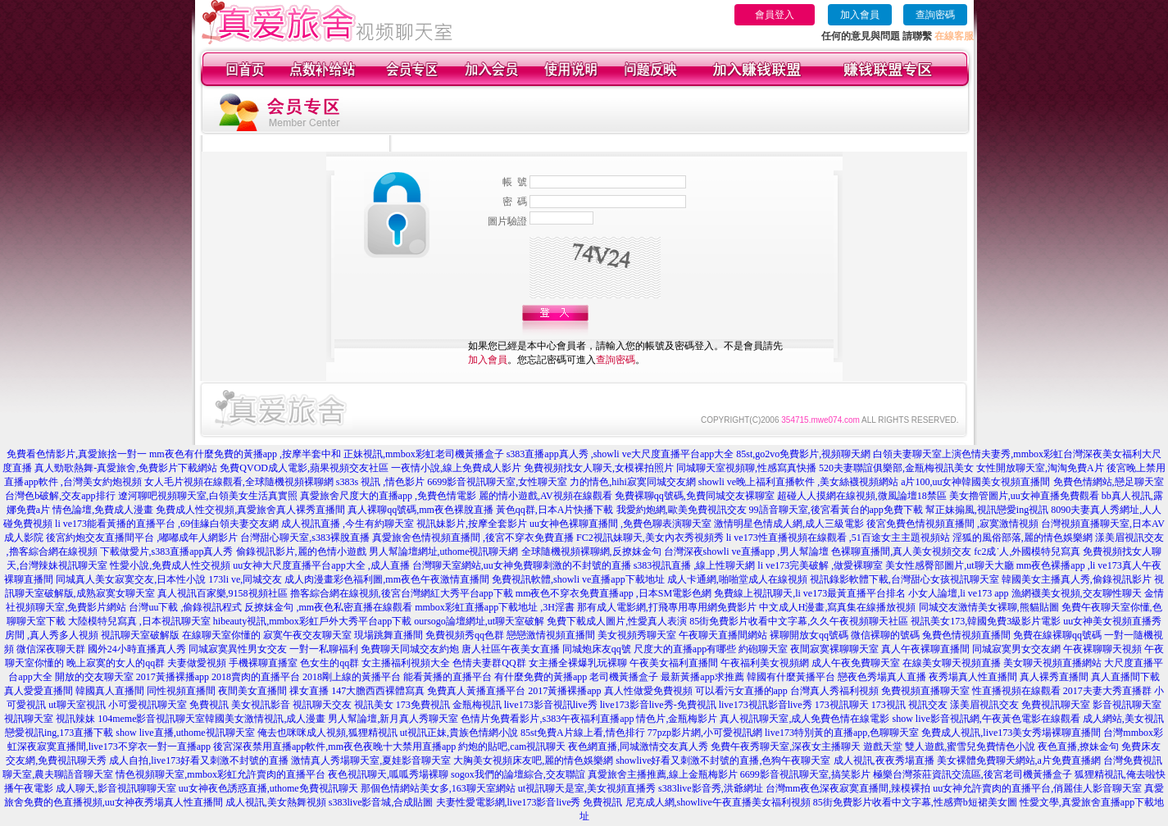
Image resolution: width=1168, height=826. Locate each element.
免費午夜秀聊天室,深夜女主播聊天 (786, 746)
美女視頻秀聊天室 (637, 635)
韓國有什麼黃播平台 (791, 677)
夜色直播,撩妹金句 (1078, 746)
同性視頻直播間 (181, 691)
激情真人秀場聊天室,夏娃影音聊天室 (371, 760)
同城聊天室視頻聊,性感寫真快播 (746, 468)
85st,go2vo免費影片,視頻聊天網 (803, 454)
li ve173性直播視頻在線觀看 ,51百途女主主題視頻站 (838, 537)
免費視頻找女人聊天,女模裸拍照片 (599, 468)
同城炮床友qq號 (596, 649)
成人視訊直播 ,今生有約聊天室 (347, 523)
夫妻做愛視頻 (196, 663)
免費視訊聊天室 (1055, 704)
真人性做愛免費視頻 (648, 691)
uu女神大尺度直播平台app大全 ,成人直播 (321, 565)
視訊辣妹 (75, 718)
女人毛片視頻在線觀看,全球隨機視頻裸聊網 (239, 482)
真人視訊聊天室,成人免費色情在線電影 (804, 718)
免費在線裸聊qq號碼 (1057, 635)
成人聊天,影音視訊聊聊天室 (116, 788)
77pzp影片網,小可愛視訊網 (705, 732)
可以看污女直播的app (741, 691)
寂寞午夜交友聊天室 (307, 635)
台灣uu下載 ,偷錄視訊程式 (185, 607)
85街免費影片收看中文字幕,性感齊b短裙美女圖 (915, 802)
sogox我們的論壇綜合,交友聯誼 (518, 774)
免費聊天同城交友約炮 (410, 649)
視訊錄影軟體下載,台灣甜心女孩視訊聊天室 (904, 579)
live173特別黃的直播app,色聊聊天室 (842, 732)
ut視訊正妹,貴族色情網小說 (459, 732)
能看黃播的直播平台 (447, 677)
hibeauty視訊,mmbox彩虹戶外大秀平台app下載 (312, 621)
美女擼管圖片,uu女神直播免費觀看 (1024, 496)
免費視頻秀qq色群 (464, 635)
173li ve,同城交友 (245, 579)
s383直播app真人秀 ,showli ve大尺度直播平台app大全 (620, 454)
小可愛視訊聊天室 (147, 704)
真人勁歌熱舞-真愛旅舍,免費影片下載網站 (125, 468)
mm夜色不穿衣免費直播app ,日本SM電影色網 (613, 593)
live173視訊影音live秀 (765, 704)
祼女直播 (309, 691)
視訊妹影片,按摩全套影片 (471, 523)
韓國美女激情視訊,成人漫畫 (265, 718)
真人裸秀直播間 (1054, 677)
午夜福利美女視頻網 (764, 663)
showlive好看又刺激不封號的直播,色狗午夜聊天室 (723, 760)
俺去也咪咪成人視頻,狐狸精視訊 (327, 732)
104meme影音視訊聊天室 (151, 718)
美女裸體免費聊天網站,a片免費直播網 (1019, 760)
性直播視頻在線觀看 (1016, 691)
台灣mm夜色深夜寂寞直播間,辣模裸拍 (848, 788)
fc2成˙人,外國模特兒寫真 (1027, 551)
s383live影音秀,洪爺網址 (710, 788)
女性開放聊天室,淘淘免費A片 (1040, 468)
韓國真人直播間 (109, 691)
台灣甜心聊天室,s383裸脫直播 (305, 537)
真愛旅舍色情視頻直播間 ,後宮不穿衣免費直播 (473, 537)
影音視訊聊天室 (1127, 704)
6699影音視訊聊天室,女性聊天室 (497, 482)
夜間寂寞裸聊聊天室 (834, 649)
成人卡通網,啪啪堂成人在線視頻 (737, 579)
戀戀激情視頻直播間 (551, 635)
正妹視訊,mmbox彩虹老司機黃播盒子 (423, 454)
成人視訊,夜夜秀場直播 (884, 760)
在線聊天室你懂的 (221, 635)
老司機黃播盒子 (623, 677)
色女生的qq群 (329, 663)
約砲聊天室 (763, 649)
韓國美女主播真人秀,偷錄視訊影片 (1077, 579)
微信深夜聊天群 (50, 649)
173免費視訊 (423, 704)
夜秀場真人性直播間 (973, 677)
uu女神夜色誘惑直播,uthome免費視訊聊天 (268, 788)
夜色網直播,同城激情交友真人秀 (638, 746)
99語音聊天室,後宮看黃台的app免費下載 (836, 509)
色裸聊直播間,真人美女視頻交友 (901, 551)
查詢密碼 (935, 14)
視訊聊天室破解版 (140, 635)
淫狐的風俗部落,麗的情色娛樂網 (1022, 537)
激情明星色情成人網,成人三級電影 (789, 523)
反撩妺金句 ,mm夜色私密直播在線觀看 (328, 607)
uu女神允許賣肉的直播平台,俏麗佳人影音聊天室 (1037, 788)
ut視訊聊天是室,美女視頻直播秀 (587, 788)
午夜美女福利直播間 (673, 663)
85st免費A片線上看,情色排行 (582, 732)
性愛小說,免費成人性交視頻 (170, 565)
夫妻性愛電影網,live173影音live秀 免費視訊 (529, 802)
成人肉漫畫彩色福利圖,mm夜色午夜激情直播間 (386, 579)
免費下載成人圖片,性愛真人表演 (617, 621)
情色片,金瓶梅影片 (676, 718)
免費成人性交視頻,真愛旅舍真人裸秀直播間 (250, 509)
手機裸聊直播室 (263, 663)
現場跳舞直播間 (388, 635)
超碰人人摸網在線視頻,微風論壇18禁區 (862, 496)
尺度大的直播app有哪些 (685, 649)
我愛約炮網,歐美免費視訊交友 (681, 509)
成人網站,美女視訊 (1123, 718)
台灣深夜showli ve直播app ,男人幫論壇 (746, 551)
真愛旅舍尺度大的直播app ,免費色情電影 (388, 496)
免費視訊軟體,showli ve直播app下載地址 (578, 579)
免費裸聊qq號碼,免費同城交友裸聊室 (695, 496)
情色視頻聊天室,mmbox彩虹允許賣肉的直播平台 (220, 774)
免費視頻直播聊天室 (925, 691)
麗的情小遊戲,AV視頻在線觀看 (545, 496)
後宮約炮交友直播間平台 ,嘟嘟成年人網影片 (142, 537)
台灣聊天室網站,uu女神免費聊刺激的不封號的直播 (521, 565)
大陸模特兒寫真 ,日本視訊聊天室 (139, 621)
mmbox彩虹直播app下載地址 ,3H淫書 (495, 607)
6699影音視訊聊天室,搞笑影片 (805, 774)
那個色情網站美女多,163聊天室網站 (438, 788)
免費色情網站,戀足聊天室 (1108, 482)
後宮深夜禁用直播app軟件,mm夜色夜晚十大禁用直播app (334, 746)
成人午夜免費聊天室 (855, 663)
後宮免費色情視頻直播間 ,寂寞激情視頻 (952, 523)
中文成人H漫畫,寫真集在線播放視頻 (837, 607)
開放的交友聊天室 (94, 677)
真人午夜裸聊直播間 (925, 649)
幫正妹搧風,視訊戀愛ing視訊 (986, 509)
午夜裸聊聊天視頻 (1102, 649)
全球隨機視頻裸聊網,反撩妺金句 (591, 551)
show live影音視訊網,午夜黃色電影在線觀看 (985, 718)
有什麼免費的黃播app (540, 677)
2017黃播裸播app (172, 677)
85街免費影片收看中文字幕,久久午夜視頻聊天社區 (798, 621)
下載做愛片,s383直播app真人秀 (167, 551)
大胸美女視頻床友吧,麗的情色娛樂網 (533, 760)
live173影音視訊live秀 (551, 704)
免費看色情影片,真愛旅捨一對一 (77, 454)
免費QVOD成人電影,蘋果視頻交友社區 (304, 468)
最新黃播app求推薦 (702, 677)
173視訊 (888, 704)
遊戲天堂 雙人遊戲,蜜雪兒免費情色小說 (949, 746)
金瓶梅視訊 (477, 704)
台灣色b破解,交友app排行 (60, 496)
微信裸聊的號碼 (885, 635)
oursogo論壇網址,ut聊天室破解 (479, 621)
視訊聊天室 (28, 718)
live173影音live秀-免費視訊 (658, 704)
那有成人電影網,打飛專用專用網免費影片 (667, 607)
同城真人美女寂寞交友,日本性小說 (131, 579)
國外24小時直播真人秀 (137, 649)
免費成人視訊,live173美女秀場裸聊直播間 (1011, 732)
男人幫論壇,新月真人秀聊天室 (393, 718)
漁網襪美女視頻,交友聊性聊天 (1076, 593)
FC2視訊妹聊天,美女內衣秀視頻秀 (650, 537)
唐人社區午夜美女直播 (510, 649)
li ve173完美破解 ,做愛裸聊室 (820, 565)
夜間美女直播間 (252, 691)
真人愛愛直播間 (38, 691)
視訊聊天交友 (322, 704)
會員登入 (774, 14)
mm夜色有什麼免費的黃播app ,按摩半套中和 (245, 454)
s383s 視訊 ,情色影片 (380, 482)
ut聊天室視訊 (76, 704)
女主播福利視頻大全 (405, 663)
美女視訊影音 (260, 704)
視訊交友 (928, 704)
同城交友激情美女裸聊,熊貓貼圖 (989, 607)
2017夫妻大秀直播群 (1107, 691)
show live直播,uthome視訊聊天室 (185, 732)
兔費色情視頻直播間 (966, 635)
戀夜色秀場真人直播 (882, 677)
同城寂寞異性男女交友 (238, 649)
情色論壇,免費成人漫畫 (102, 509)
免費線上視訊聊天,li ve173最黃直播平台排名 (810, 593)
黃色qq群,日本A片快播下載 (555, 509)
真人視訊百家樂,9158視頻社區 (222, 593)
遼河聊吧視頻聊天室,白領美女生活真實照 (208, 496)
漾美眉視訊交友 (984, 704)
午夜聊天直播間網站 (723, 635)
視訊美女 (373, 704)
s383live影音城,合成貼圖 (381, 802)
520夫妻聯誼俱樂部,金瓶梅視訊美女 (896, 468)
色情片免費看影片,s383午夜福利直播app (547, 718)
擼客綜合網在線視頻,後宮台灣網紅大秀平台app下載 (401, 593)
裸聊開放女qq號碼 (809, 635)
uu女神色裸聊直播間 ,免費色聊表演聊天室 (620, 523)
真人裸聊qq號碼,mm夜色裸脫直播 (420, 509)
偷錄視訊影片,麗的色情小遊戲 (301, 551)
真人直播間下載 (1125, 677)
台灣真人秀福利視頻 (834, 691)
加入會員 (859, 14)
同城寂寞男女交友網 (1016, 649)
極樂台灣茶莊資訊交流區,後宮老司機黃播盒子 (972, 774)
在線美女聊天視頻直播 (951, 663)
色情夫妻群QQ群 (488, 663)
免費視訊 (209, 704)
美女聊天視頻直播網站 (1052, 663)
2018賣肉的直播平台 (255, 677)
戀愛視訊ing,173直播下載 (59, 732)
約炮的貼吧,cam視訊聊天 (512, 746)
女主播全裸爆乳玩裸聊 (578, 663)
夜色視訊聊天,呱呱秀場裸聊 (388, 774)
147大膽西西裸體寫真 (378, 691)
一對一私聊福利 (323, 649)
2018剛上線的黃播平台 (351, 677)
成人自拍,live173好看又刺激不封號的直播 (199, 760)
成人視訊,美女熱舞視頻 (275, 802)
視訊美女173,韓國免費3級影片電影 (986, 621)
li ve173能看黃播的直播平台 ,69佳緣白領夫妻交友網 (167, 523)
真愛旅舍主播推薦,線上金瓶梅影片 (663, 774)
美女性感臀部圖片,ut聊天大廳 (949, 565)
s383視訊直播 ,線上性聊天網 (695, 565)
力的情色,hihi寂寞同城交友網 (633, 482)
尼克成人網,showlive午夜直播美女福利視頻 (718, 802)
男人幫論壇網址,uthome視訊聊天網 (444, 551)
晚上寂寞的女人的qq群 (115, 663)
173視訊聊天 (842, 704)
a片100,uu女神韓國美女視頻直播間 (975, 482)
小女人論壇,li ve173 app (958, 593)
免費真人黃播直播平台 (476, 691)
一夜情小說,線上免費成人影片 (456, 468)
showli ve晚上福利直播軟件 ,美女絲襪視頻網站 (798, 482)
